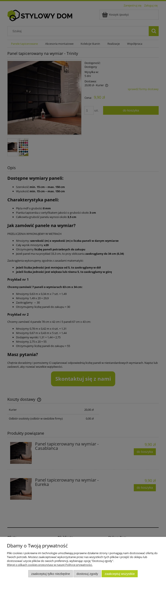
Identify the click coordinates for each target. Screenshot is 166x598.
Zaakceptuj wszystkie (120, 574)
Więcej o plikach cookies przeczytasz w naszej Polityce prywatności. (50, 565)
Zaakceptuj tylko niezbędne (50, 574)
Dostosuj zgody (87, 574)
